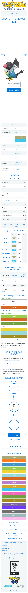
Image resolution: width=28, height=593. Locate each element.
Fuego (14, 461)
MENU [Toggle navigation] (14, 13)
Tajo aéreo (6, 242)
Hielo (14, 333)
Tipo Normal (10, 363)
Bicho (14, 323)
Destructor (6, 246)
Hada (14, 518)
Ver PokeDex (14, 435)
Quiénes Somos (5, 548)
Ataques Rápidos (14, 525)
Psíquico (14, 493)
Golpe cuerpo (6, 257)
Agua (14, 464)
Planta (14, 316)
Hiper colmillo (6, 253)
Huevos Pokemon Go (14, 536)
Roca (14, 336)
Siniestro (14, 511)
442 (25, 55)
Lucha (14, 307)
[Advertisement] (14, 38)
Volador (21, 141)
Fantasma (14, 504)
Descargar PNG (14, 90)
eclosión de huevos (14, 360)
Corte (6, 238)
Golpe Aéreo (5, 261)
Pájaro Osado (6, 249)
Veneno (14, 482)
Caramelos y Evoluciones (14, 538)
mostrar (17, 83)
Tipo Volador (10, 369)
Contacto (4, 545)
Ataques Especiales (14, 529)
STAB (3, 291)
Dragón (14, 507)
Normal (21, 137)
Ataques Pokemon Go (14, 522)
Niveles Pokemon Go (14, 533)
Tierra (14, 486)
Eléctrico (14, 329)
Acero (14, 515)
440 (3, 55)
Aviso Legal (5, 550)
